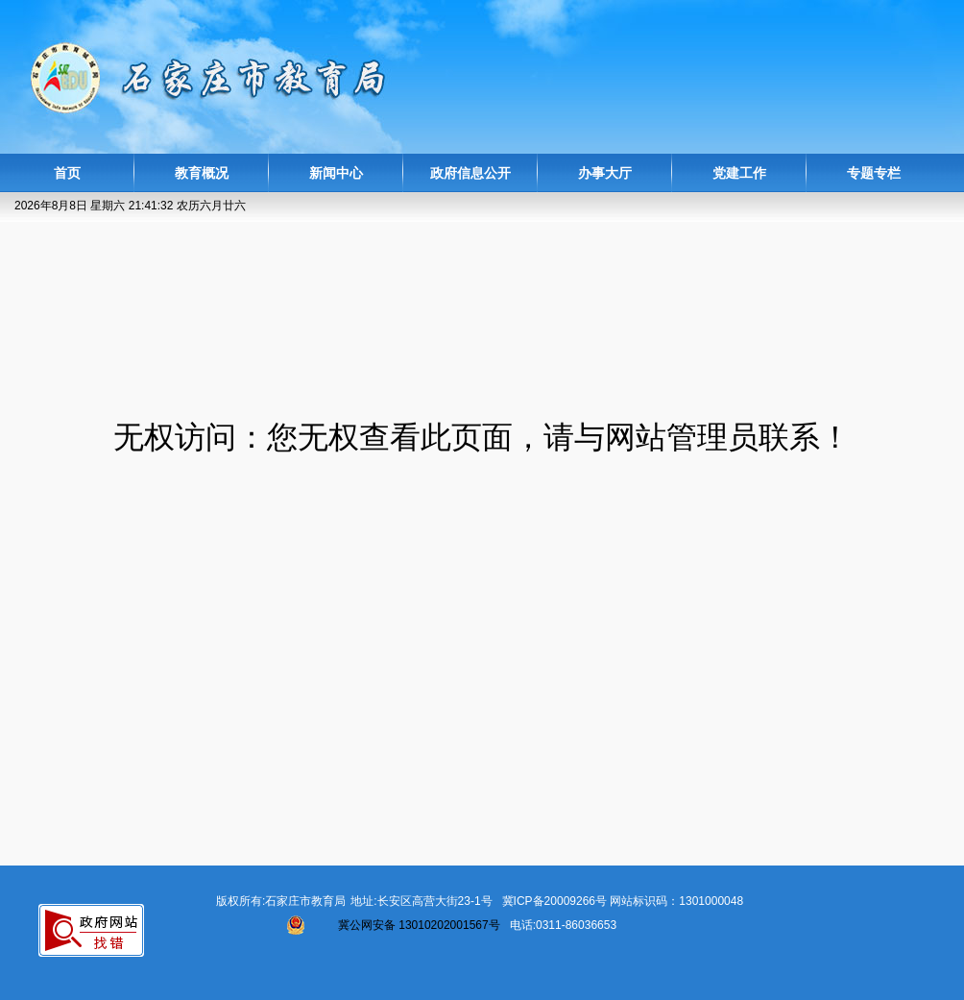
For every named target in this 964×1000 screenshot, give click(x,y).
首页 (67, 173)
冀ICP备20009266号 (554, 901)
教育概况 (202, 173)
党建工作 (739, 173)
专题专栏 (874, 173)
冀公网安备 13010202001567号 (419, 925)
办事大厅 (605, 173)
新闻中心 (336, 173)
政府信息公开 (470, 173)
